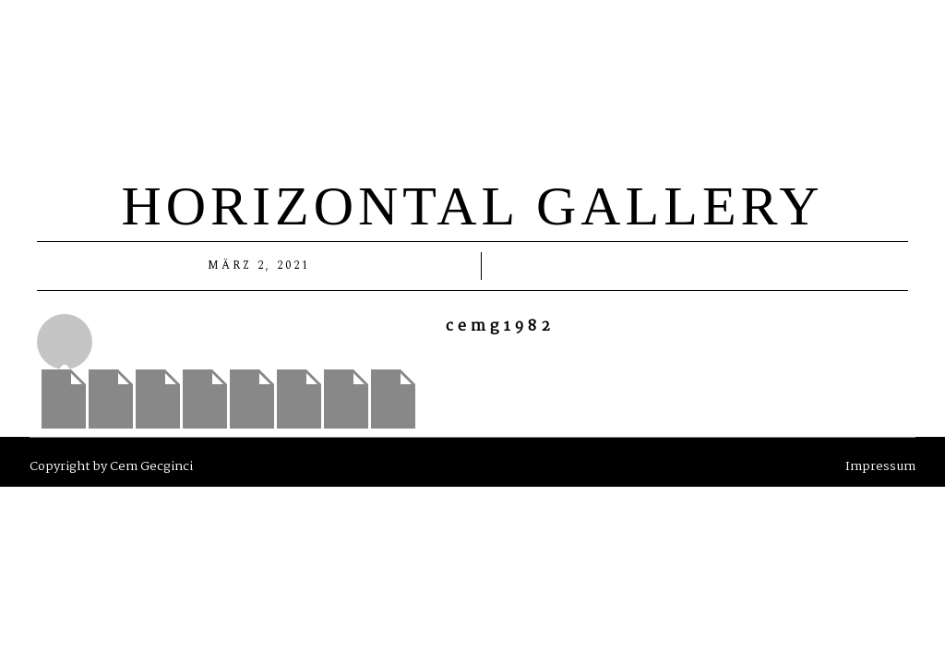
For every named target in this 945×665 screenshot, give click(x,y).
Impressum (880, 466)
